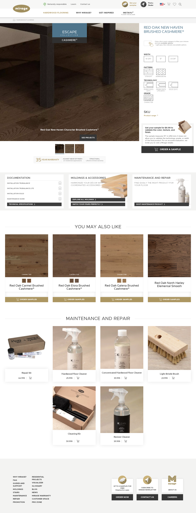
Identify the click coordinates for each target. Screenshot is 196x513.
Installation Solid (34, 193)
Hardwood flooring (55, 13)
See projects (88, 138)
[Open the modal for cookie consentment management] (69, 504)
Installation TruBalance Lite (34, 188)
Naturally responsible (56, 4)
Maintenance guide (34, 199)
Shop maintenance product (150, 204)
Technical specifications (22, 204)
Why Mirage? (83, 13)
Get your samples (129, 4)
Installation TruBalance (34, 183)
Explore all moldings (84, 199)
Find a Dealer (147, 4)
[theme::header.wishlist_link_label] (174, 4)
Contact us (85, 4)
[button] (128, 13)
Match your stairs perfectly (88, 204)
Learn (73, 4)
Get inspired (106, 13)
